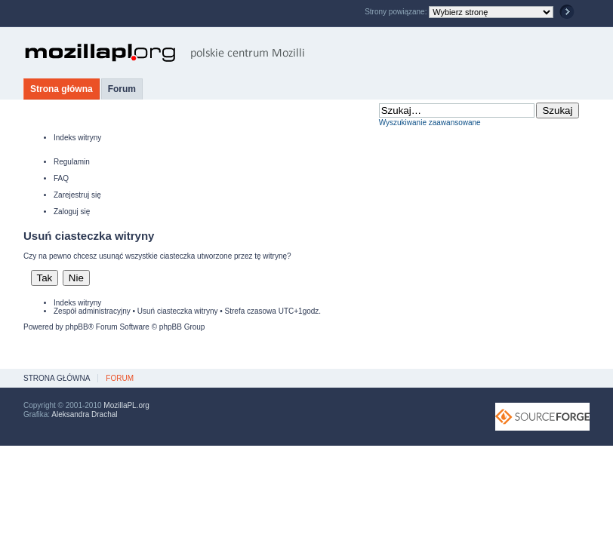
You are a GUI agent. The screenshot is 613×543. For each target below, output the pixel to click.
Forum (122, 89)
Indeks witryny (77, 137)
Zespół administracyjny (92, 311)
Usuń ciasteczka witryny (177, 311)
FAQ (61, 178)
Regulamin (72, 162)
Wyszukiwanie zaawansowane (430, 122)
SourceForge (542, 417)
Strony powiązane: (397, 12)
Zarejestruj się (77, 195)
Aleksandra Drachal (84, 414)
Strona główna (61, 89)
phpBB (77, 327)
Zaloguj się (72, 211)
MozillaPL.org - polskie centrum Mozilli (164, 52)
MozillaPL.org (126, 405)
